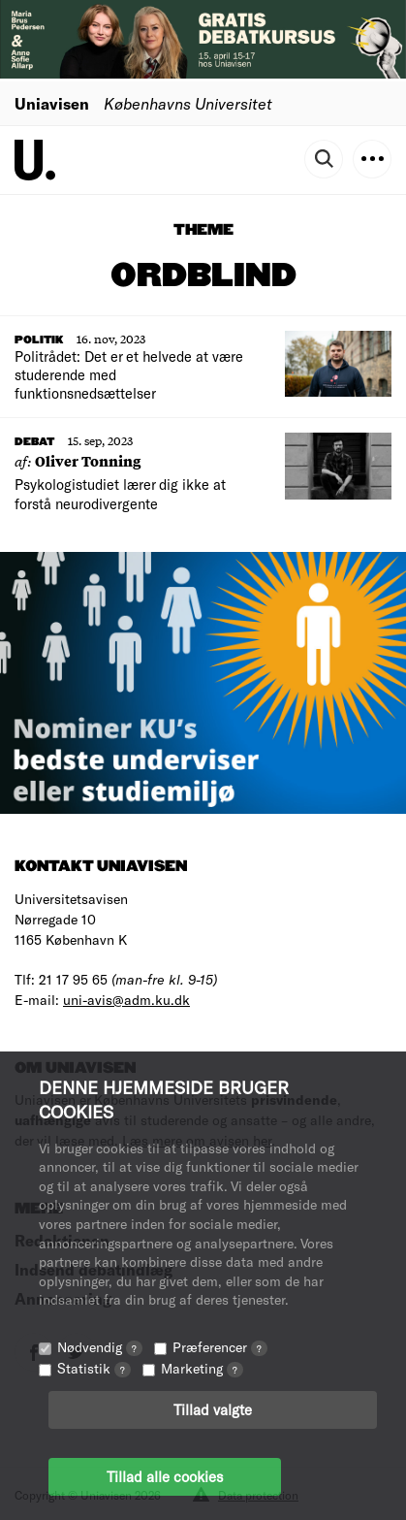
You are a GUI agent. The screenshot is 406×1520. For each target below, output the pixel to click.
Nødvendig (99, 1347)
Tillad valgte (212, 1409)
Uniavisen (52, 103)
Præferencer (219, 1347)
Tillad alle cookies (165, 1476)
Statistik (94, 1368)
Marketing (202, 1368)
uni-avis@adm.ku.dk (126, 999)
